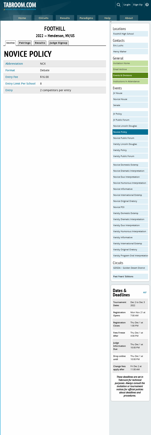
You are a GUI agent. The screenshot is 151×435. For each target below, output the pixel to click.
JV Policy (117, 113)
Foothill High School (123, 33)
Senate (116, 105)
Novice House (120, 99)
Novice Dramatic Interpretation (128, 170)
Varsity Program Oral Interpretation (130, 255)
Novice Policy (120, 131)
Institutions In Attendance (126, 81)
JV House (117, 93)
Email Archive (120, 69)
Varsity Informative (122, 237)
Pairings (25, 43)
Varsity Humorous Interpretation (129, 231)
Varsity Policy (120, 150)
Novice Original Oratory (125, 201)
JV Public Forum (121, 119)
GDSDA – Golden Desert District (129, 267)
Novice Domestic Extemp (125, 164)
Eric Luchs (118, 45)
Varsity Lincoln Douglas (125, 144)
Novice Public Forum (123, 137)
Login (127, 4)
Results (40, 43)
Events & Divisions (122, 75)
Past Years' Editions (123, 276)
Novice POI (118, 207)
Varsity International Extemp (127, 243)
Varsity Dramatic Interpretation (128, 219)
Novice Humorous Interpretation (129, 182)
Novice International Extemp (127, 194)
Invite (10, 43)
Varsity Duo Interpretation (126, 225)
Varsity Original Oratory (125, 249)
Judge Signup (58, 43)
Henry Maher (119, 51)
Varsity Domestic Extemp (125, 213)
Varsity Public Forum (123, 156)
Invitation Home (121, 63)
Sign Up (137, 4)
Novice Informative (122, 188)
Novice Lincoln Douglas (125, 125)
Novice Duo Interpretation (126, 176)
